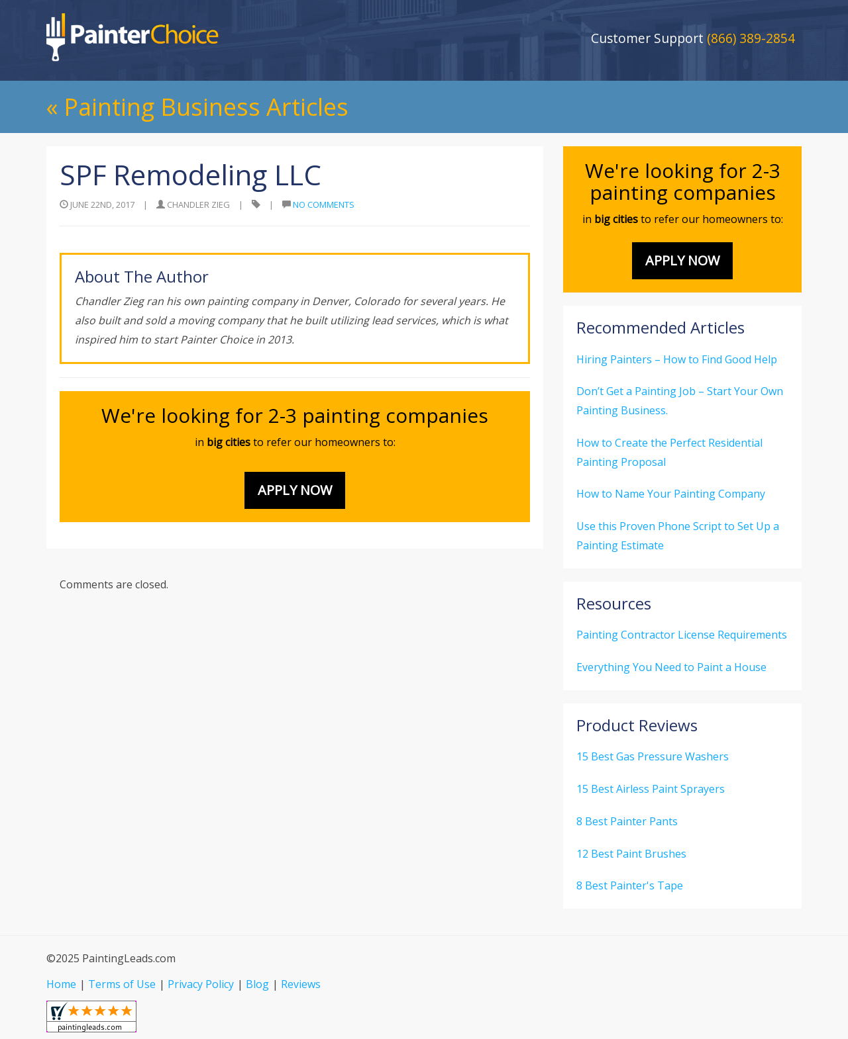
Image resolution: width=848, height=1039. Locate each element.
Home (61, 984)
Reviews (301, 984)
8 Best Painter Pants (627, 821)
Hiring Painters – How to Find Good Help (676, 359)
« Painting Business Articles (197, 107)
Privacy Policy (201, 984)
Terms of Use (122, 984)
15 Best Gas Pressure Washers (652, 756)
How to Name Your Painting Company (670, 493)
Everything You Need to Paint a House (671, 667)
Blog (257, 984)
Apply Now (295, 490)
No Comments (323, 204)
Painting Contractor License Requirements (681, 634)
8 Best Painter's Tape (629, 885)
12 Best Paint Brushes (631, 853)
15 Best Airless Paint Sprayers (650, 789)
